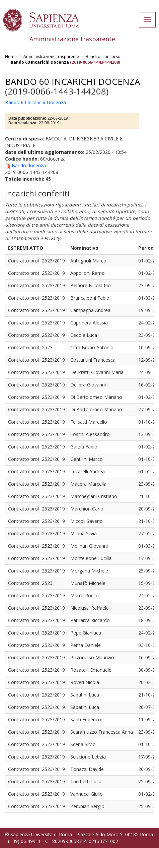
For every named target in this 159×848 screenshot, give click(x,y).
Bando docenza (29, 165)
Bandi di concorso (103, 56)
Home (11, 56)
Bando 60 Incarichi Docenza (40, 62)
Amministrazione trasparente (51, 56)
